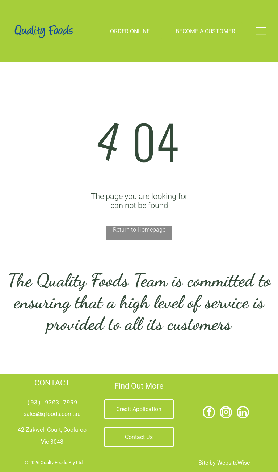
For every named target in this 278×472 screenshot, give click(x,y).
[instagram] (226, 413)
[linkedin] (243, 413)
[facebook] (209, 413)
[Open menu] (261, 31)
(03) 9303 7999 (52, 402)
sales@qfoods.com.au (52, 413)
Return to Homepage (139, 229)
